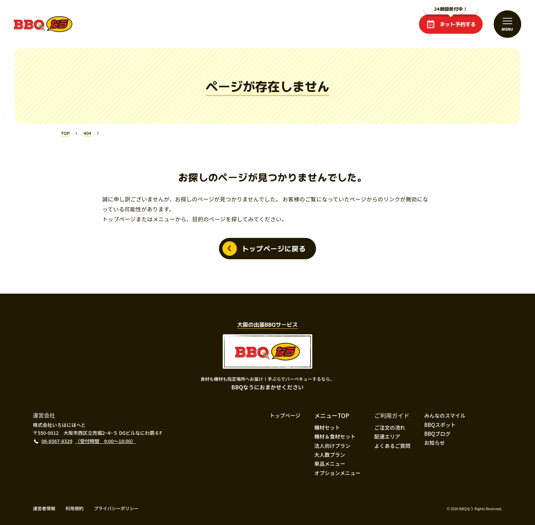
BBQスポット (439, 424)
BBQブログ (437, 433)
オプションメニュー (337, 472)
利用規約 (75, 508)
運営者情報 (44, 508)
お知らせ (434, 442)
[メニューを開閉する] (507, 24)
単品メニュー (329, 463)
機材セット (327, 427)
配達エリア (387, 436)
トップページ (285, 415)
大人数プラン (329, 454)
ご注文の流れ (389, 427)
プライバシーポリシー (116, 508)
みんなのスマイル (444, 415)
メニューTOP (331, 415)
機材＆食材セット (335, 436)
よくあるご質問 (392, 445)
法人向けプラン (332, 445)
